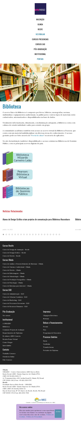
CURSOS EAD (40, 44)
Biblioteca (6, 327)
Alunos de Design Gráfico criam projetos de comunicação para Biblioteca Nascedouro (36, 219)
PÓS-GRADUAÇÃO (40, 49)
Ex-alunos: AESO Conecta (11, 336)
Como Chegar (8, 342)
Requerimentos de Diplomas (13, 333)
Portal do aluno (37, 135)
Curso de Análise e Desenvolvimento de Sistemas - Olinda (23, 264)
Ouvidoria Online (8, 357)
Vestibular (40, 34)
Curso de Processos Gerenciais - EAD (16, 303)
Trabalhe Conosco (9, 353)
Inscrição (40, 19)
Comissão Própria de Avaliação (13, 330)
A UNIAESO (7, 323)
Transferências (48, 347)
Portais (40, 59)
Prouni (45, 327)
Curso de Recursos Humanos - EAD (15, 306)
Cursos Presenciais (40, 39)
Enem (45, 341)
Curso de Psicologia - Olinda (13, 283)
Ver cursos (6, 315)
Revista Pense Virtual (10, 339)
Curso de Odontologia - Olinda (13, 276)
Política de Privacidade (34, 417)
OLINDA (40, 24)
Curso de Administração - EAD (13, 294)
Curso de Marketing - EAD (12, 300)
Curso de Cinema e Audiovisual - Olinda (16, 267)
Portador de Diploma (50, 350)
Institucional (40, 54)
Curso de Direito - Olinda (12, 270)
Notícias (46, 319)
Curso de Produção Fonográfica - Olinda (17, 280)
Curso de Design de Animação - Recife (16, 250)
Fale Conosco (7, 360)
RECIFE (40, 29)
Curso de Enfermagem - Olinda (13, 273)
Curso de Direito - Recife (12, 256)
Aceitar (58, 411)
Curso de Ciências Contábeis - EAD (15, 297)
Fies (44, 330)
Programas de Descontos (52, 333)
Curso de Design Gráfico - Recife (14, 253)
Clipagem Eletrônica (50, 315)
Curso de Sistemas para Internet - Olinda (17, 286)
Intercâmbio (7, 346)
